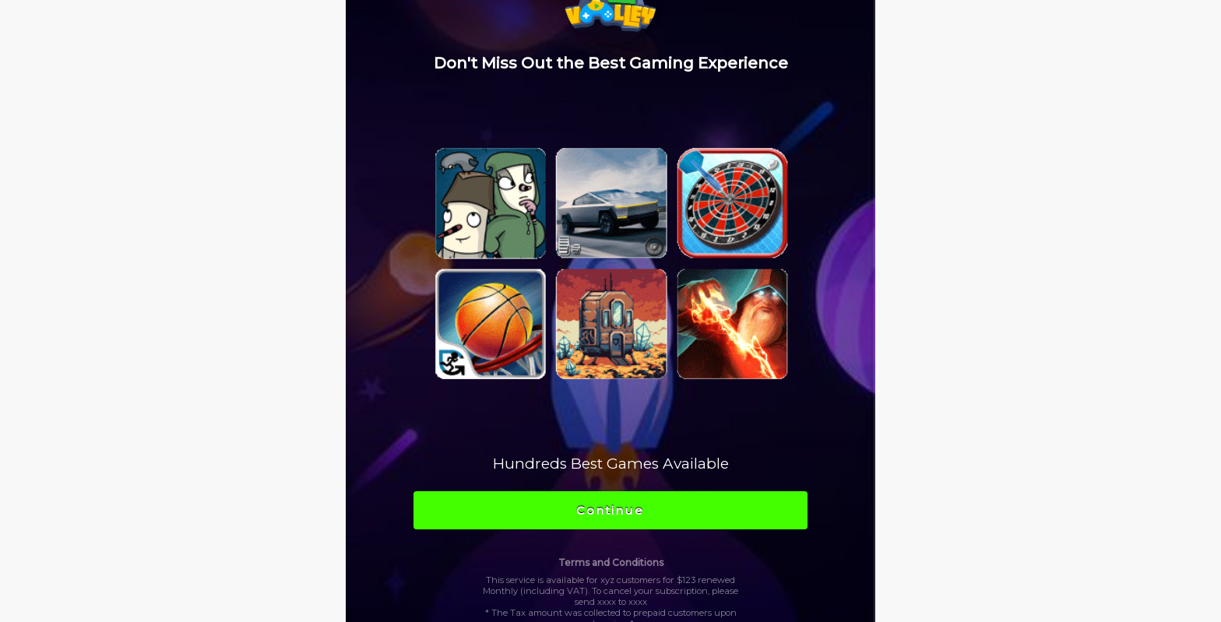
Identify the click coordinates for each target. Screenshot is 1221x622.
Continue (610, 510)
